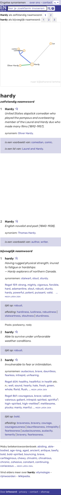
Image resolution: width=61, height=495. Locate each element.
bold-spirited (15, 454)
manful (27, 407)
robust (39, 288)
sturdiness (42, 315)
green (50, 385)
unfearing (33, 375)
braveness (23, 422)
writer (44, 241)
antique (45, 450)
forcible (53, 284)
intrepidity (52, 426)
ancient (34, 450)
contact (47, 2)
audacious (27, 371)
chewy (22, 458)
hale (35, 385)
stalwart (26, 278)
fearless (9, 375)
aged (26, 450)
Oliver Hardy (25, 133)
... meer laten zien (37, 389)
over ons (35, 2)
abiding (42, 446)
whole (8, 389)
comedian (37, 142)
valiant (46, 395)
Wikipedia (24, 476)
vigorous (42, 284)
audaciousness (31, 430)
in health (47, 381)
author (35, 241)
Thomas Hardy (26, 232)
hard (8, 288)
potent (29, 292)
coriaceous (7, 465)
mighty (31, 284)
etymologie (43, 472)
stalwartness (12, 315)
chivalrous (45, 458)
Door (8, 491)
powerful (18, 292)
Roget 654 (11, 381)
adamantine (19, 288)
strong (22, 284)
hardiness (23, 311)
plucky (9, 407)
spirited (42, 399)
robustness (49, 311)
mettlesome (48, 403)
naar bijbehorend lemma (45, 81)
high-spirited (13, 403)
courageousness (15, 426)
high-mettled (30, 403)
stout (35, 278)
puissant (40, 292)
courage (46, 422)
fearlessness (12, 430)
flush (24, 389)
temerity (10, 434)
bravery (35, 422)
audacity (47, 430)
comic (48, 142)
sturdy (44, 278)
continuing (42, 462)
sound (18, 385)
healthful (34, 381)
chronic (5, 462)
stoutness (28, 315)
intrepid (20, 375)
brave (38, 371)
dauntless (49, 371)
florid (17, 389)
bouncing (30, 454)
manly (18, 407)
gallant (21, 399)
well (10, 385)
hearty (27, 385)
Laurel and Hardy (32, 148)
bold (17, 416)
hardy (8, 292)
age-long (15, 450)
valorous (10, 399)
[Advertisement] (30, 186)
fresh (42, 385)
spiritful (52, 399)
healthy (23, 381)
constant (28, 462)
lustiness (35, 311)
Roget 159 (11, 284)
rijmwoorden (8, 476)
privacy (23, 491)
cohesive (16, 462)
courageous (25, 395)
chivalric (32, 458)
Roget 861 (11, 395)
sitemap (45, 491)
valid (50, 292)
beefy (54, 450)
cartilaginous (8, 458)
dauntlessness (36, 426)
